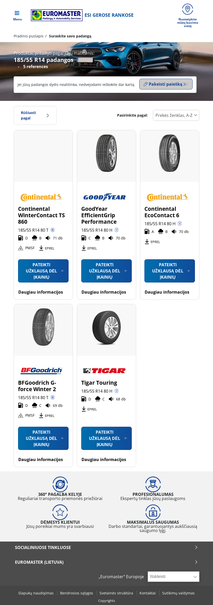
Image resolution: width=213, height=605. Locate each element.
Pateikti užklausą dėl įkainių (41, 271)
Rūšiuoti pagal (35, 115)
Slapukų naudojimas (36, 593)
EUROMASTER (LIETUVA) (106, 562)
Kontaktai (148, 593)
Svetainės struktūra (117, 593)
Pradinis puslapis (29, 36)
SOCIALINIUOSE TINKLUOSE (106, 547)
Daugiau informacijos (40, 292)
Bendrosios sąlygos (77, 593)
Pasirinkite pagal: (132, 115)
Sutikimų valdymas (178, 593)
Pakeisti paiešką (163, 85)
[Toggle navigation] (17, 15)
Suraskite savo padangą (69, 36)
